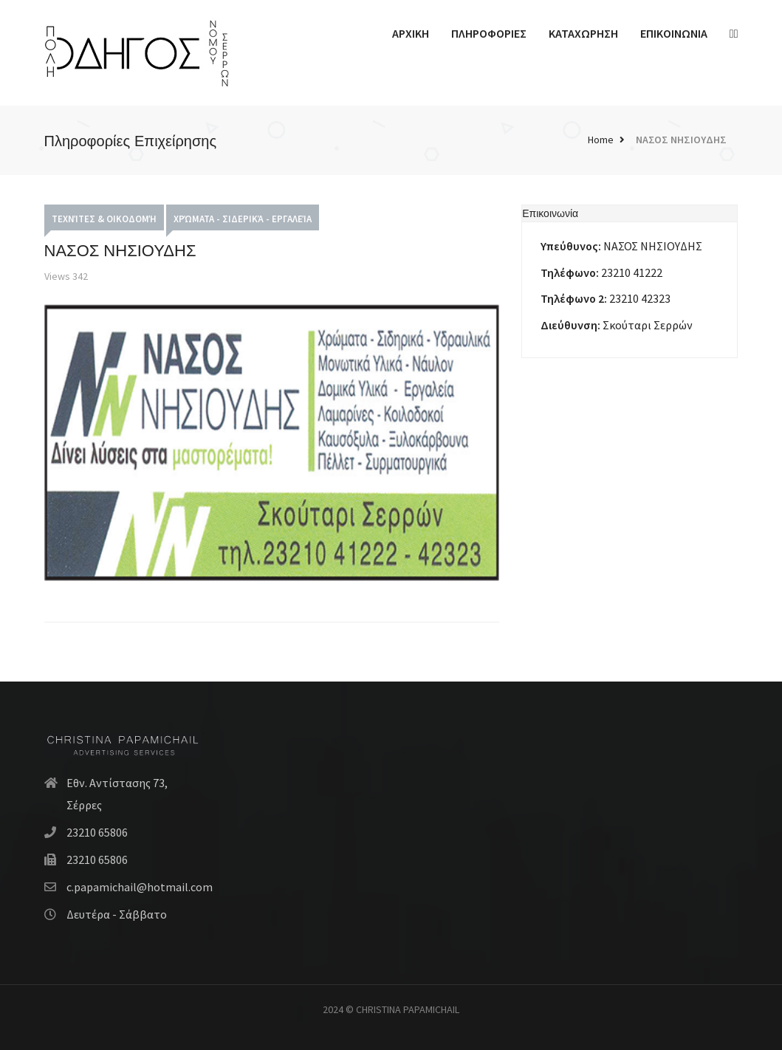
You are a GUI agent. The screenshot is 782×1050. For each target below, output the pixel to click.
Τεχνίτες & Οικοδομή (104, 219)
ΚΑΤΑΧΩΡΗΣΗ (583, 33)
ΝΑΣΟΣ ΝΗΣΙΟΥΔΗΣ (681, 139)
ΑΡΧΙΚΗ (410, 33)
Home (601, 139)
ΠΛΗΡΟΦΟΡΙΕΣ (489, 33)
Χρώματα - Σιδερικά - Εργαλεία (243, 219)
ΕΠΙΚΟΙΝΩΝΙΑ (673, 33)
